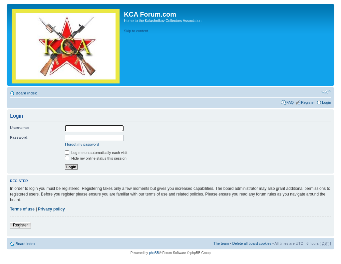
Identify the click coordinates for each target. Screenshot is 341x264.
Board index (26, 93)
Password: (19, 137)
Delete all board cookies (251, 243)
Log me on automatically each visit (96, 153)
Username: (19, 128)
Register (308, 102)
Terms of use (22, 209)
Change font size (326, 92)
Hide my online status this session (96, 158)
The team (221, 243)
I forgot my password (82, 144)
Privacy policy (51, 209)
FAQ (290, 102)
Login (326, 102)
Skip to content (136, 31)
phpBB (154, 253)
